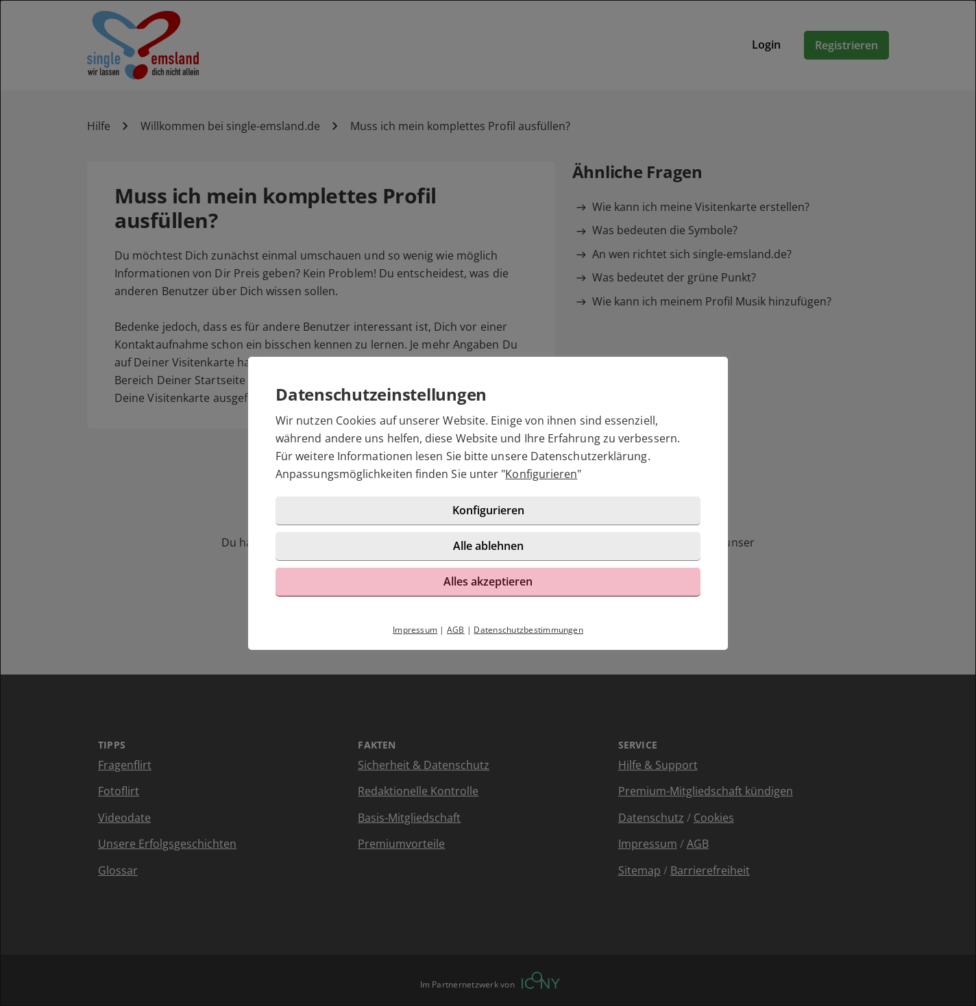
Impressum (415, 630)
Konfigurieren (541, 473)
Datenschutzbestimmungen (528, 630)
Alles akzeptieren (488, 581)
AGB (456, 630)
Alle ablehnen (488, 545)
